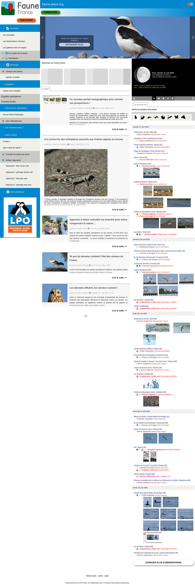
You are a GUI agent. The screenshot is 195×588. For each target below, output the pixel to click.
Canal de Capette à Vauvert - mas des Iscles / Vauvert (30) (155, 361)
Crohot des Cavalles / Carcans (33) (147, 263)
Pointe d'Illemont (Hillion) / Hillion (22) (148, 145)
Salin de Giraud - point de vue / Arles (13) (149, 245)
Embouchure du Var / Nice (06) (145, 132)
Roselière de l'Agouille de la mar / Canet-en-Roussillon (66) (156, 553)
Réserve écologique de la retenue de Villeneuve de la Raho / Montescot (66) (162, 480)
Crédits (106, 575)
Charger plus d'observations (163, 562)
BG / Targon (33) (140, 447)
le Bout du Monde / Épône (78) (145, 182)
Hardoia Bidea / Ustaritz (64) (144, 474)
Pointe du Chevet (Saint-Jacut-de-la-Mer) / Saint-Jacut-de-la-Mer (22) (159, 251)
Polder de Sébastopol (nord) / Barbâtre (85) (150, 212)
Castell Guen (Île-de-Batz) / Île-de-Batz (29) (150, 493)
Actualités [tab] (45, 89)
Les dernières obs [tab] (140, 105)
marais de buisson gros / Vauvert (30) (148, 368)
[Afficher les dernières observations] (144, 109)
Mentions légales (91, 575)
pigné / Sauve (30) (140, 157)
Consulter (50, 12)
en (191, 4)
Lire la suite (119, 129)
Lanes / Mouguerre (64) (142, 164)
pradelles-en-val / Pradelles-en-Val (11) (148, 138)
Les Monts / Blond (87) (142, 232)
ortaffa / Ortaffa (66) (141, 306)
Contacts (100, 575)
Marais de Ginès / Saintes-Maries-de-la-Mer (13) (151, 416)
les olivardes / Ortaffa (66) (143, 300)
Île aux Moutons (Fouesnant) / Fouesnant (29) (151, 257)
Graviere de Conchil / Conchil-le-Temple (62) (150, 465)
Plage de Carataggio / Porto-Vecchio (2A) (149, 151)
